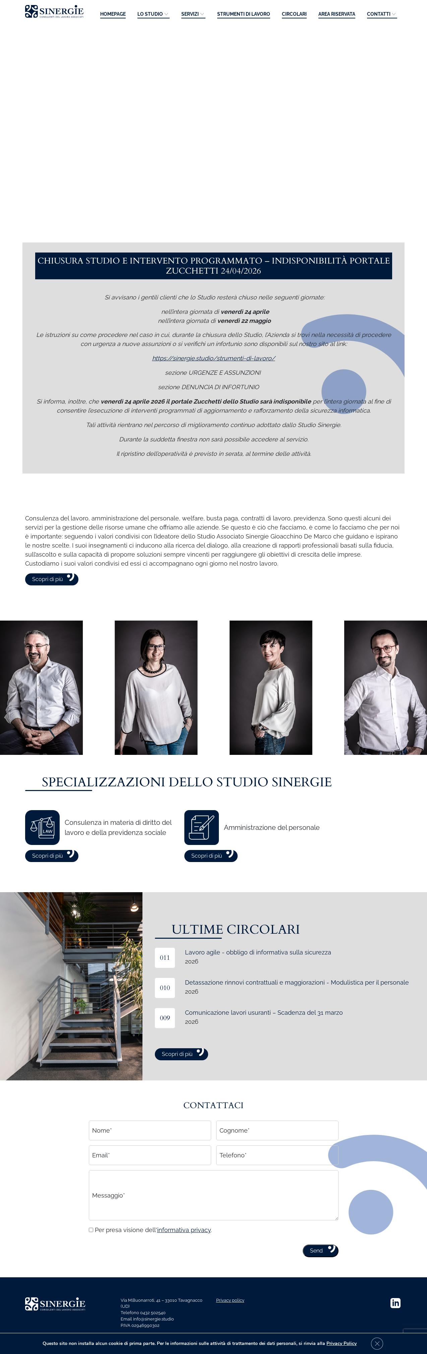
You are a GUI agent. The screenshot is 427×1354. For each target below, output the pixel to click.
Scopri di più (47, 596)
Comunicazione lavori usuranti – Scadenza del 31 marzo (264, 1029)
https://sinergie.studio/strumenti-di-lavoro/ (213, 374)
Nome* (102, 1147)
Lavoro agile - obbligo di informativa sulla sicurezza (258, 969)
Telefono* (233, 1171)
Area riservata (336, 14)
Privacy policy (230, 1300)
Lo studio (150, 14)
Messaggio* (108, 1212)
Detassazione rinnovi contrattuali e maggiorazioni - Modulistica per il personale (297, 999)
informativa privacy (184, 1246)
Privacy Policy (345, 1343)
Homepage (113, 14)
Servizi (190, 14)
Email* (101, 1171)
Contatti (378, 14)
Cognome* (235, 1147)
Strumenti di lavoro (243, 14)
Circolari (294, 14)
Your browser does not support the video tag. (213, 123)
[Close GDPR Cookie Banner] (381, 1344)
